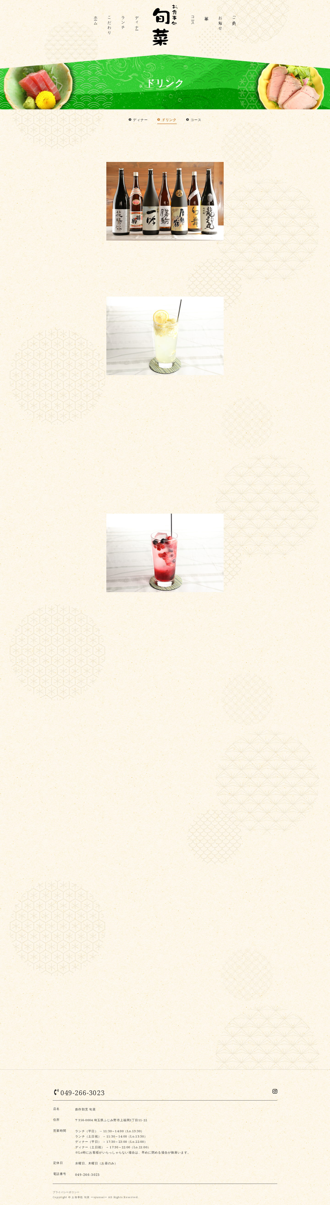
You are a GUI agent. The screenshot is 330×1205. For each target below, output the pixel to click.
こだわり (109, 23)
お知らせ (220, 21)
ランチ (123, 21)
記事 (206, 14)
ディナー (137, 21)
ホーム (95, 19)
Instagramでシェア (273, 1092)
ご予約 (234, 17)
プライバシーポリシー (67, 1191)
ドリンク (167, 119)
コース (192, 19)
